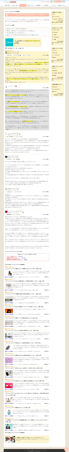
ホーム (25, 448)
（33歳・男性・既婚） (13, 51)
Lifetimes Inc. (33, 449)
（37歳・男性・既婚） (15, 210)
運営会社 (28, 448)
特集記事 (46, 5)
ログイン (63, 1)
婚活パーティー (31, 5)
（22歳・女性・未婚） (14, 187)
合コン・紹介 (15, 5)
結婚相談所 (38, 5)
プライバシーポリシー (38, 448)
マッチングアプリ (23, 5)
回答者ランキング (61, 5)
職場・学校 (7, 5)
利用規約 (32, 448)
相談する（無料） (58, 1)
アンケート (54, 5)
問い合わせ (44, 448)
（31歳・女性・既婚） (13, 132)
